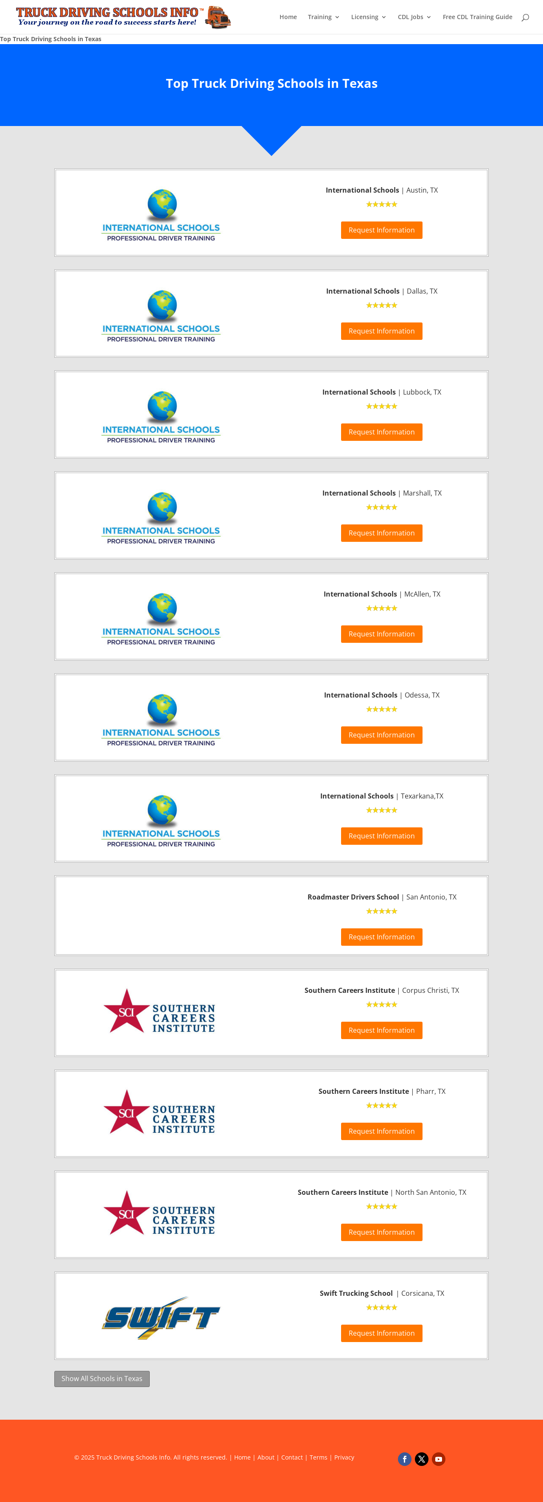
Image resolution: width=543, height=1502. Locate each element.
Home (288, 17)
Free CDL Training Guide (477, 17)
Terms (318, 1457)
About (266, 1457)
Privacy (344, 1457)
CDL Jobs (410, 17)
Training (320, 17)
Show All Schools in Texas (102, 1378)
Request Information (382, 230)
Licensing (364, 17)
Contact (292, 1457)
